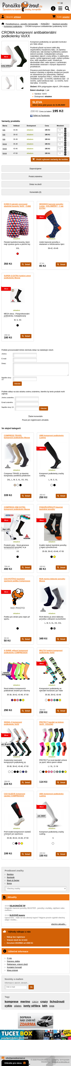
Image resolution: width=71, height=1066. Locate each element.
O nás (9, 958)
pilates (17, 1005)
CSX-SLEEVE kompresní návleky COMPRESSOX (14, 795)
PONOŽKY (45, 24)
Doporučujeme (35, 169)
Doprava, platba (13, 961)
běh (44, 1005)
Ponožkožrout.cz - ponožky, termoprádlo (22, 24)
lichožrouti (57, 1001)
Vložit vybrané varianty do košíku (52, 159)
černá (5, 144)
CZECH (35, 1002)
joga (51, 1005)
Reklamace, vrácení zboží (17, 964)
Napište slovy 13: (8, 407)
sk (62, 3)
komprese (11, 1001)
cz (59, 3)
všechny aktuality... (58, 924)
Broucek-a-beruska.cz (60, 1062)
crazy (44, 1001)
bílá (4, 130)
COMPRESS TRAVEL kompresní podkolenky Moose (17, 436)
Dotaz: (4, 363)
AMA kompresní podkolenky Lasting (51, 795)
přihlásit (17, 17)
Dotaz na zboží (35, 184)
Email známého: (7, 402)
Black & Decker (13, 880)
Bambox (10, 874)
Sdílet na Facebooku (41, 116)
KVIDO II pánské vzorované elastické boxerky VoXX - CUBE (17, 205)
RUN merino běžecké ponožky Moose (52, 580)
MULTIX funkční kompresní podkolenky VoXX (51, 651)
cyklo (8, 1005)
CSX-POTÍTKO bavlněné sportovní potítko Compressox (17, 580)
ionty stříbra (31, 1005)
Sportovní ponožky (59, 24)
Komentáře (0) (35, 192)
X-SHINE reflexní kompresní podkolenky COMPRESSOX (16, 651)
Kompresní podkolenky (13, 26)
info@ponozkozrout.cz (15, 1058)
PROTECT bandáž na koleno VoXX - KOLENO (51, 723)
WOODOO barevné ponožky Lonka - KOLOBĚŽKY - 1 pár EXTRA (51, 206)
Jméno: (4, 354)
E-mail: (4, 359)
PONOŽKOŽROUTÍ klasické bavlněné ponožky (51, 508)
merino (25, 1001)
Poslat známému (35, 176)
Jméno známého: (8, 397)
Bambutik (11, 877)
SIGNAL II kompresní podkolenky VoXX (13, 723)
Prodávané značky (14, 870)
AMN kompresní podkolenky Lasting (51, 436)
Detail (26, 264)
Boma (9, 883)
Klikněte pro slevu (15, 1063)
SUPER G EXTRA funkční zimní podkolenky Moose (17, 277)
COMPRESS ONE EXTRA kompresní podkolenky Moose (17, 508)
